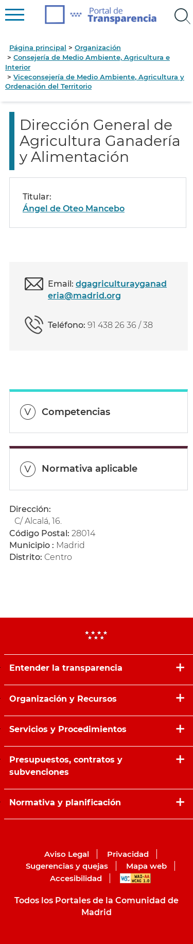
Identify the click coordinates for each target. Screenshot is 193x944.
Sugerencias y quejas (67, 866)
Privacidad (128, 854)
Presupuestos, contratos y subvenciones (65, 765)
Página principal (37, 47)
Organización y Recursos (63, 699)
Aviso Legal (66, 854)
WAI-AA (135, 878)
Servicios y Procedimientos (68, 729)
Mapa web (146, 866)
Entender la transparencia (65, 668)
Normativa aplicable (89, 468)
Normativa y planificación (65, 802)
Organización (98, 47)
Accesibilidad (76, 878)
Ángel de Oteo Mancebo (74, 208)
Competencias (76, 412)
